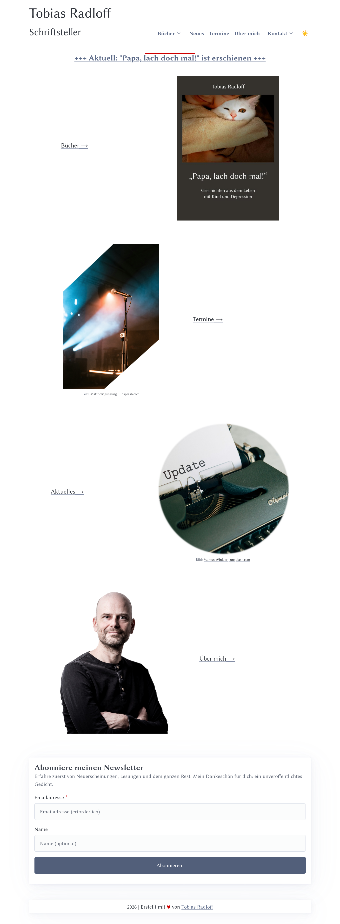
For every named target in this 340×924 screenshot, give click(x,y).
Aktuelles (63, 491)
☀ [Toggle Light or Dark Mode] (305, 33)
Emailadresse (49, 797)
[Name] (170, 843)
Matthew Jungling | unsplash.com (115, 394)
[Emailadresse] (170, 811)
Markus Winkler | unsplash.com (227, 560)
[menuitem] (231, 33)
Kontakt (277, 33)
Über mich (247, 33)
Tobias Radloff (70, 13)
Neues (196, 33)
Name (41, 829)
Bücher (166, 33)
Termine (219, 33)
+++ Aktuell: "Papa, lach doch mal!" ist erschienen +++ (170, 57)
